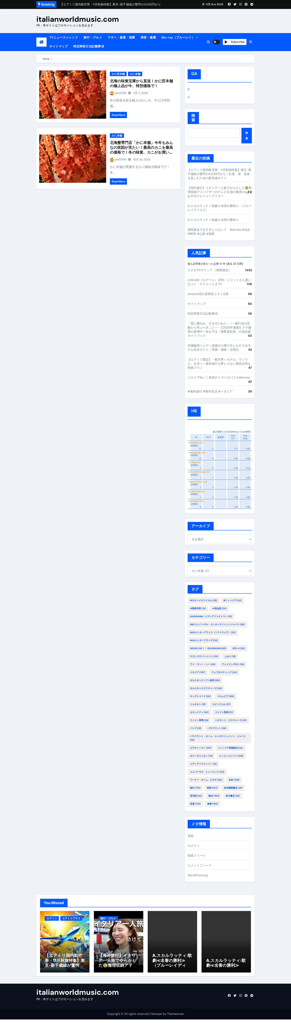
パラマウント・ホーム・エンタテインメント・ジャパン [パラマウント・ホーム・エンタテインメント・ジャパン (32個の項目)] (218, 738)
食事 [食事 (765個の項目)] (212, 803)
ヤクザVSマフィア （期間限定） (209, 270)
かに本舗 (135, 74)
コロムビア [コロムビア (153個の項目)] (225, 696)
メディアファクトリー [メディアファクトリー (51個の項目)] (203, 763)
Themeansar (175, 1017)
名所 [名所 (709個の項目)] (234, 779)
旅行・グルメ (93, 37)
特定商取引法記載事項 (88, 46)
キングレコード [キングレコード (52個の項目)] (200, 696)
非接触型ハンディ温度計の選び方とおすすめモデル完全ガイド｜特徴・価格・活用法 (219, 348)
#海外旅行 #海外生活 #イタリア (210, 391)
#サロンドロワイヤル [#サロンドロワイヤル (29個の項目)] (203, 600)
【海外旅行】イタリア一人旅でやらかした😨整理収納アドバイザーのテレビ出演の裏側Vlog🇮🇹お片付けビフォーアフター (220, 192)
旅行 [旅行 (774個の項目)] (195, 787)
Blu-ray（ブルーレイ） (179, 37)
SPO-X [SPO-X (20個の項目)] (239, 648)
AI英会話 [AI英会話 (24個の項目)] (219, 608)
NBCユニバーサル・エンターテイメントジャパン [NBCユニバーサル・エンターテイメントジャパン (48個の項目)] (217, 624)
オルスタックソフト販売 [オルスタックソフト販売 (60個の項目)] (205, 680)
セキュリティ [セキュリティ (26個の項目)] (199, 712)
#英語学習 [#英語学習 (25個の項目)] (198, 608)
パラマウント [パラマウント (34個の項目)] (217, 728)
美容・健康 (148, 37)
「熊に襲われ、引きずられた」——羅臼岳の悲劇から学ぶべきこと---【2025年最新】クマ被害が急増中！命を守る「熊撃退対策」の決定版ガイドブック (219, 329)
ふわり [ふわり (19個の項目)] (230, 656)
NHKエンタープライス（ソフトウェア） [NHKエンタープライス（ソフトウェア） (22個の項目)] (213, 632)
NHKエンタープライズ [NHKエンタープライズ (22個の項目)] (204, 640)
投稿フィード (197, 856)
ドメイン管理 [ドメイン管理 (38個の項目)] (199, 720)
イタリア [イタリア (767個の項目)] (197, 672)
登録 (191, 836)
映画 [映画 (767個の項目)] (212, 787)
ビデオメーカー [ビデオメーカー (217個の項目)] (200, 747)
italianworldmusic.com (77, 19)
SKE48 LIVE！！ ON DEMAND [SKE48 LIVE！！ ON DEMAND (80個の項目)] (208, 648)
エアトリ (52, 918)
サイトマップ (58, 46)
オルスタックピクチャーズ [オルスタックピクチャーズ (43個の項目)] (206, 688)
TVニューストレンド (63, 37)
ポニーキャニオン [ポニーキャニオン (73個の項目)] (201, 755)
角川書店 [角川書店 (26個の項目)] (233, 795)
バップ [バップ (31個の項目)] (195, 728)
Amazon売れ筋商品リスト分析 (208, 294)
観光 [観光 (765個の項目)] (213, 795)
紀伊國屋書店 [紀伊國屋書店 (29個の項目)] (233, 787)
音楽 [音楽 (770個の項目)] (195, 803)
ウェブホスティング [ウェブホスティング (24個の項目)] (224, 672)
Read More (118, 115)
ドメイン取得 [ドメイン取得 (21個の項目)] (224, 712)
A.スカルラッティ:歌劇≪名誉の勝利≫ (213, 220)
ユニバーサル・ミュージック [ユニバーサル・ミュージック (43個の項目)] (207, 771)
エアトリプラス (71, 918)
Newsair (156, 1017)
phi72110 (118, 93)
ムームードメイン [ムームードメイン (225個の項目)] (231, 755)
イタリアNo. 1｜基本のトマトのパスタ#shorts (219, 377)
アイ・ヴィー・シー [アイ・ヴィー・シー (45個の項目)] (202, 664)
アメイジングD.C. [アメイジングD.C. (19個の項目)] (233, 664)
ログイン (194, 846)
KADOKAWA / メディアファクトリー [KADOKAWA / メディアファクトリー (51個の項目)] (211, 616)
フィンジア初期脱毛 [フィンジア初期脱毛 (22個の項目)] (230, 747)
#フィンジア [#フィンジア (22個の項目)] (232, 600)
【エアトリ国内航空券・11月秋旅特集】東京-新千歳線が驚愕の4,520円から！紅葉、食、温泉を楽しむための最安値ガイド (219, 174)
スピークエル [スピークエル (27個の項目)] (221, 704)
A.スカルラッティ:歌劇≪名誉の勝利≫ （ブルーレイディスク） (172, 966)
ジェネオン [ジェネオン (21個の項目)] (198, 704)
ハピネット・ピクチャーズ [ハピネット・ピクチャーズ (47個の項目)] (231, 720)
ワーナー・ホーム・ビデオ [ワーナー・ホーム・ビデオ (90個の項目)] (206, 779)
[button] (250, 42)
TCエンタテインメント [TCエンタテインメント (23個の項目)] (204, 656)
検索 (193, 118)
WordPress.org (198, 875)
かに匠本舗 (118, 74)
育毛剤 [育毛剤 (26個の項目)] (196, 795)
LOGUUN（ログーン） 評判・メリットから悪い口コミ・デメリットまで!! (219, 282)
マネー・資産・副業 (121, 37)
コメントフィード (200, 865)
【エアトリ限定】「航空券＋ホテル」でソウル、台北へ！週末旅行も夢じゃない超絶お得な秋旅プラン (219, 364)
